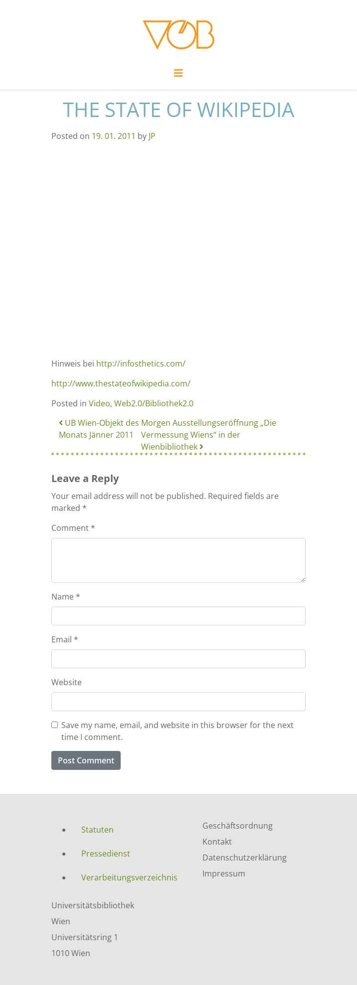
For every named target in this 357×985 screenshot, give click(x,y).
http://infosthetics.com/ (140, 363)
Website (66, 682)
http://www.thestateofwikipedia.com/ (120, 383)
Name (65, 596)
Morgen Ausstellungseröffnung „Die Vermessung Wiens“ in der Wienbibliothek (208, 434)
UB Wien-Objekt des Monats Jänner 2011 (99, 428)
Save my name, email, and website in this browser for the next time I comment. (177, 731)
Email (64, 639)
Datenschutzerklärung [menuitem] (244, 857)
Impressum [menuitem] (223, 873)
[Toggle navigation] (178, 76)
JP (152, 135)
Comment (73, 527)
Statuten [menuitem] (97, 829)
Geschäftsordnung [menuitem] (237, 825)
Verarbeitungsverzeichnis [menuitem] (129, 877)
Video (99, 403)
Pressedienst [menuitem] (105, 853)
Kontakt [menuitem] (217, 841)
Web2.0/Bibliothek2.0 (153, 403)
